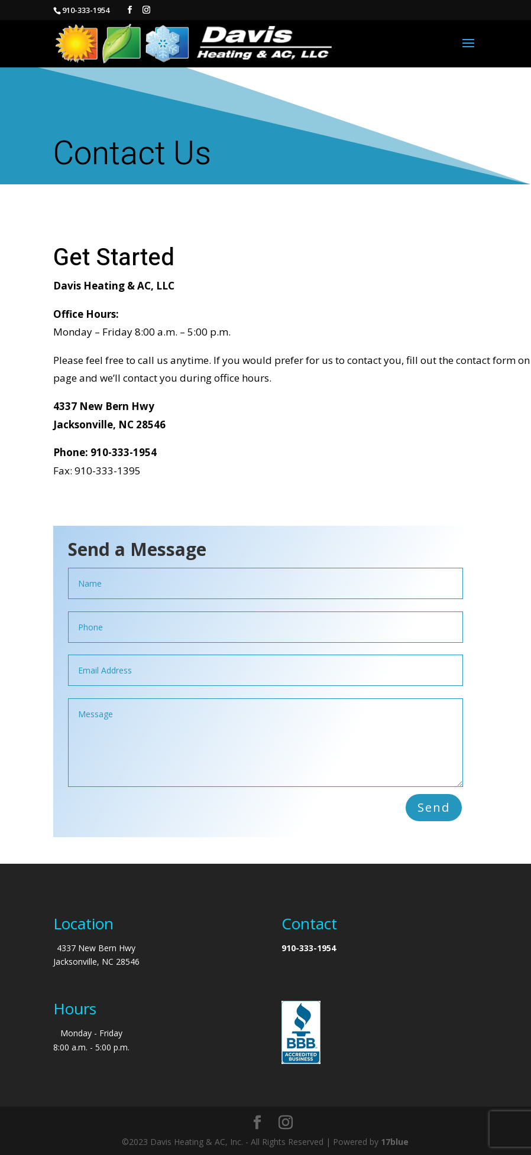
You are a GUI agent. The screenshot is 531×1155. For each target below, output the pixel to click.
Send (433, 807)
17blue (395, 1141)
